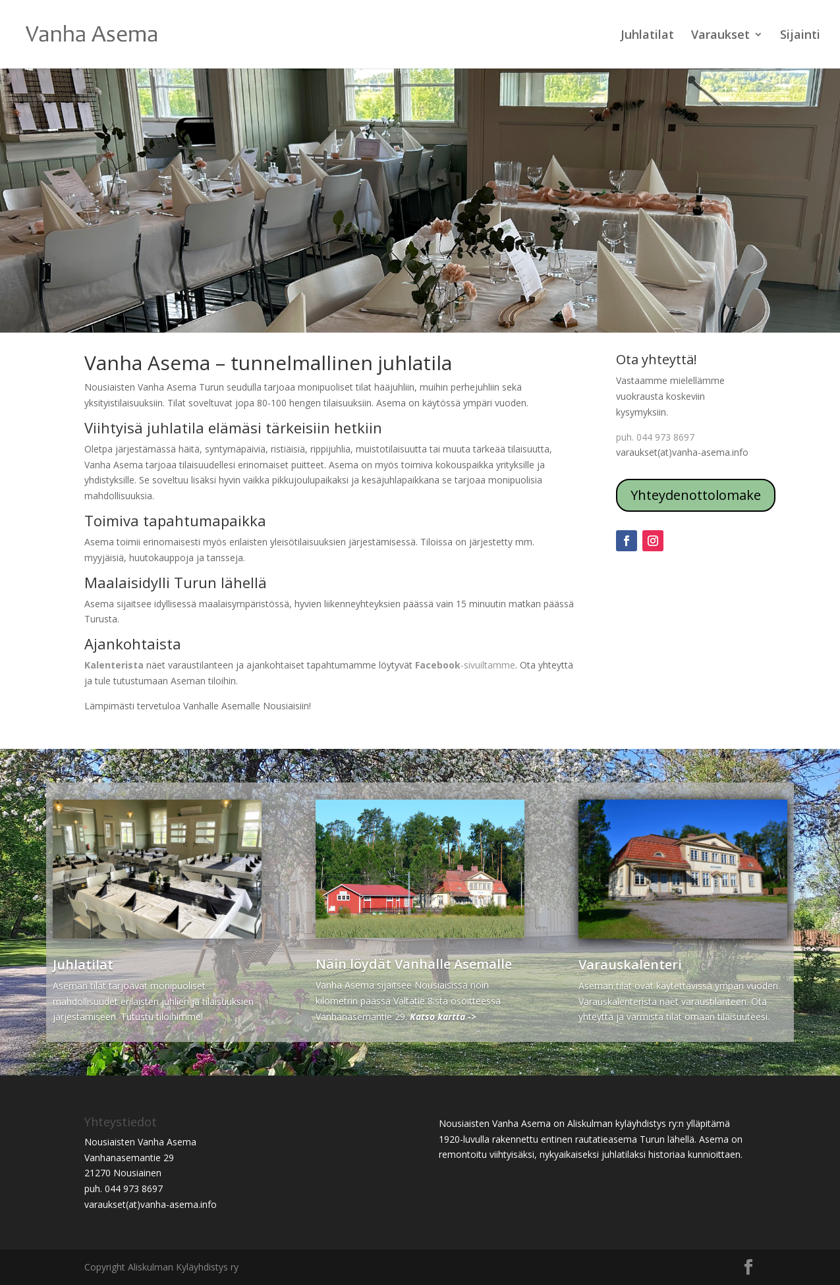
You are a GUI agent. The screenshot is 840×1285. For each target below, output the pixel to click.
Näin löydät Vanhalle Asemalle (414, 964)
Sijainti (800, 36)
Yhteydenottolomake (695, 495)
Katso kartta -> (443, 1016)
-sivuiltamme (465, 665)
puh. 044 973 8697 (655, 437)
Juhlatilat (647, 36)
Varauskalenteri (630, 964)
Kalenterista (114, 665)
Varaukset (720, 36)
